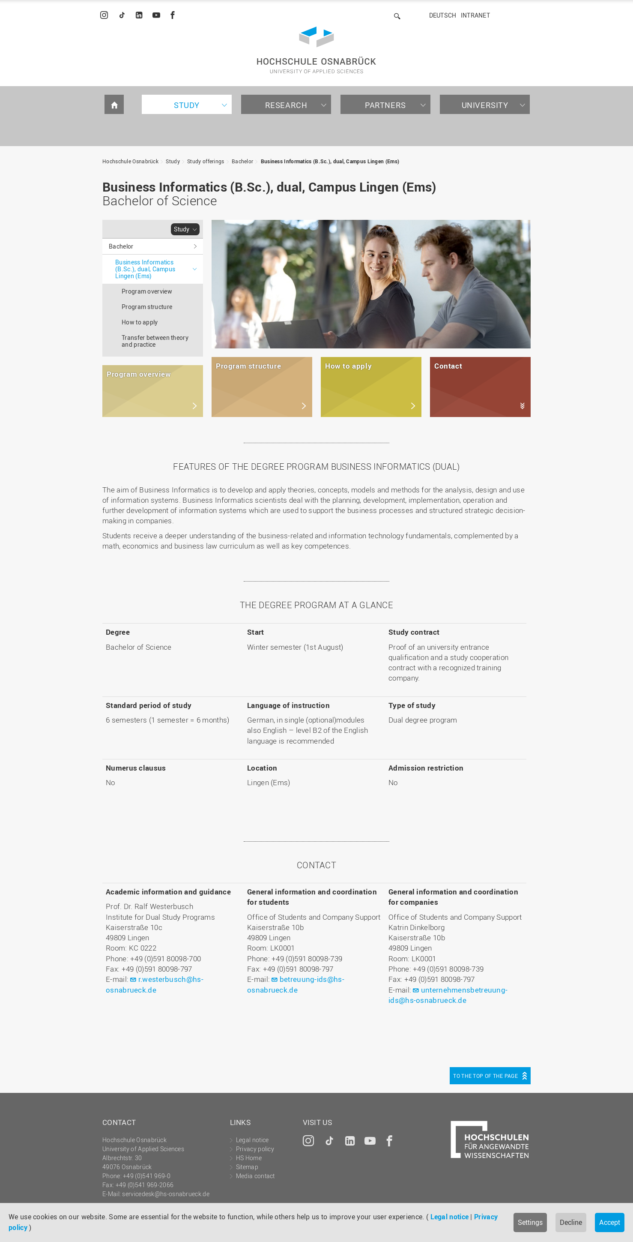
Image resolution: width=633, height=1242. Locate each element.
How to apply (140, 322)
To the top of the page (485, 1075)
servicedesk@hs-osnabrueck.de (165, 1194)
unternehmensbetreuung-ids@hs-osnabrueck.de (448, 995)
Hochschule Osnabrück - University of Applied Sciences (316, 50)
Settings (530, 1222)
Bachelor (242, 161)
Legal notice (449, 1216)
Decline (571, 1222)
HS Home (249, 1158)
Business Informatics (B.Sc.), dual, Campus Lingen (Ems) (330, 161)
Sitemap (247, 1167)
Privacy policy (255, 1149)
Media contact (255, 1176)
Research (286, 105)
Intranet (475, 15)
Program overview (147, 291)
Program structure (147, 307)
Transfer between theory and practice (155, 340)
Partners (385, 105)
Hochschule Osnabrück (130, 161)
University (485, 105)
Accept (609, 1222)
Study (187, 105)
